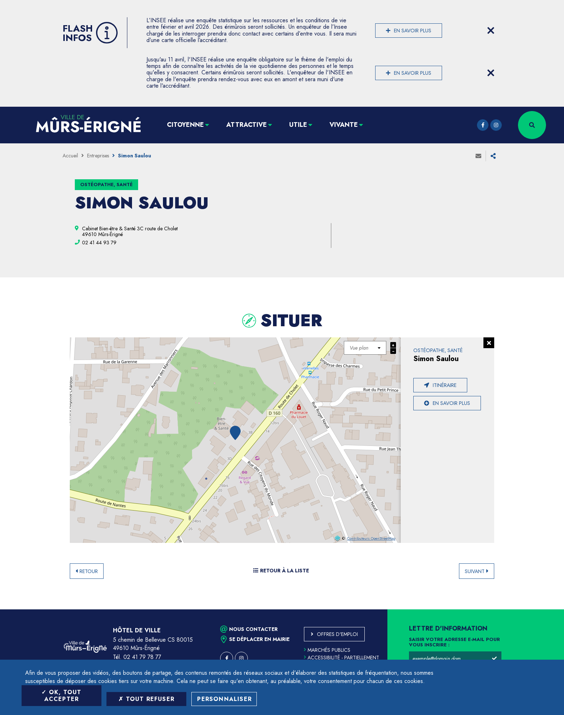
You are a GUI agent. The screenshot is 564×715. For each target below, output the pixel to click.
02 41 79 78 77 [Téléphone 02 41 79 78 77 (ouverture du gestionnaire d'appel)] (142, 657)
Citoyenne (185, 124)
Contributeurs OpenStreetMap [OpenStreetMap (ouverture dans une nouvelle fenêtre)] (371, 538)
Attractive (246, 124)
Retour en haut (542, 609)
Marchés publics (327, 650)
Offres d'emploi (337, 634)
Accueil (70, 155)
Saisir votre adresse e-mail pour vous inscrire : (454, 642)
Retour (88, 571)
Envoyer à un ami (478, 156)
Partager (493, 156)
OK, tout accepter (61, 695)
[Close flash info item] (490, 30)
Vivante (343, 124)
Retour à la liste (281, 570)
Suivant (475, 571)
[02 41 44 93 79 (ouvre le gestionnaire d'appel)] (99, 242)
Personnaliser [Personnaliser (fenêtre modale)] (224, 699)
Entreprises (98, 155)
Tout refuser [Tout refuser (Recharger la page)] (146, 699)
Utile (298, 124)
